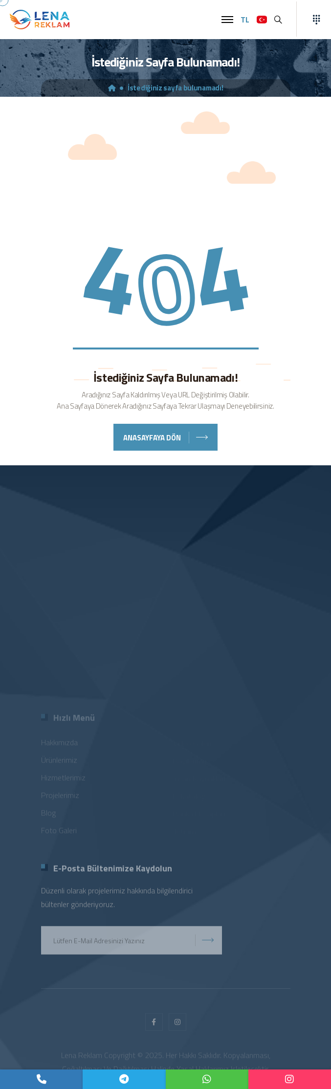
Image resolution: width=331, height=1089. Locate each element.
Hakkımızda (59, 744)
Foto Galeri (59, 832)
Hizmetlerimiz (63, 779)
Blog (48, 814)
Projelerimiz (60, 797)
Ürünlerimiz (59, 761)
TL (245, 19)
